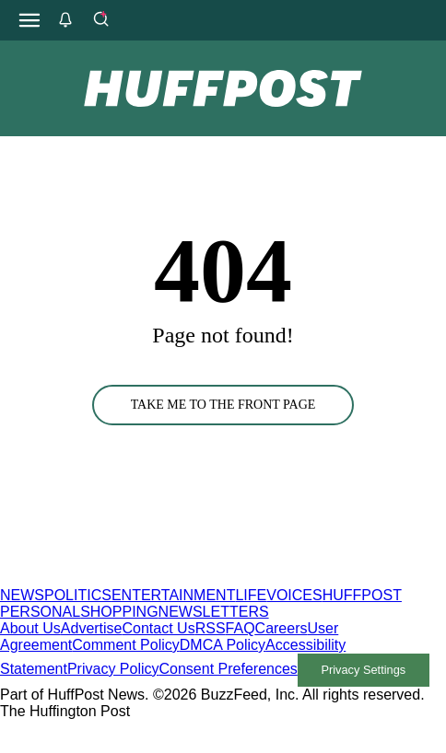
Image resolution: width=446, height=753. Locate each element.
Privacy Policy (113, 669)
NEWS (22, 595)
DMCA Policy (222, 645)
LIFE (250, 595)
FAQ (240, 628)
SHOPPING (119, 612)
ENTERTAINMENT (174, 595)
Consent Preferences (228, 669)
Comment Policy (125, 645)
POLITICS (78, 595)
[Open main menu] (29, 20)
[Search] (100, 20)
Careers (281, 628)
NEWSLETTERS (213, 612)
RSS (210, 628)
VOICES (294, 595)
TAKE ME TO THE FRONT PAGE (223, 404)
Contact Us (159, 628)
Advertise (92, 628)
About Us (30, 628)
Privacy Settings (363, 670)
